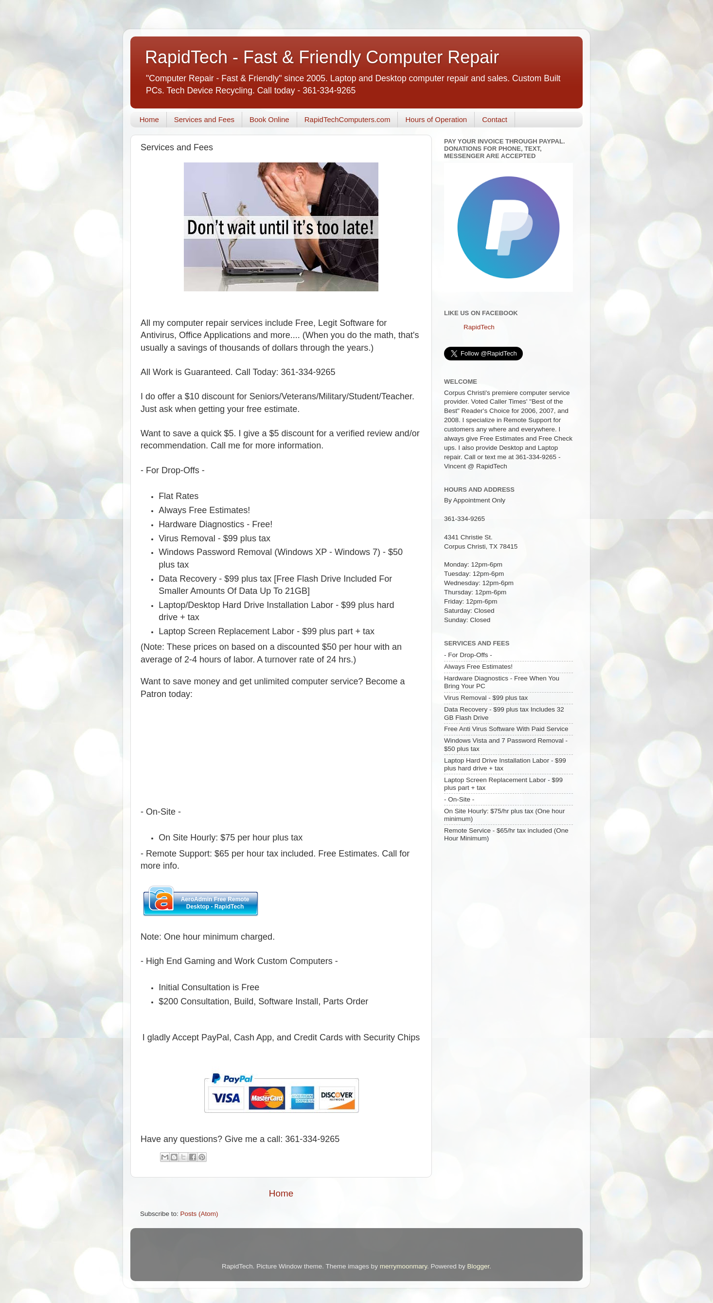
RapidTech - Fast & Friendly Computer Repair (322, 57)
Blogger (478, 1266)
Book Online (269, 119)
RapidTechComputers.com (347, 119)
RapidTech (479, 327)
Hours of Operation (436, 119)
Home (149, 119)
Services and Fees (204, 119)
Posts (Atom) (199, 1213)
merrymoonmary (403, 1266)
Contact (494, 119)
